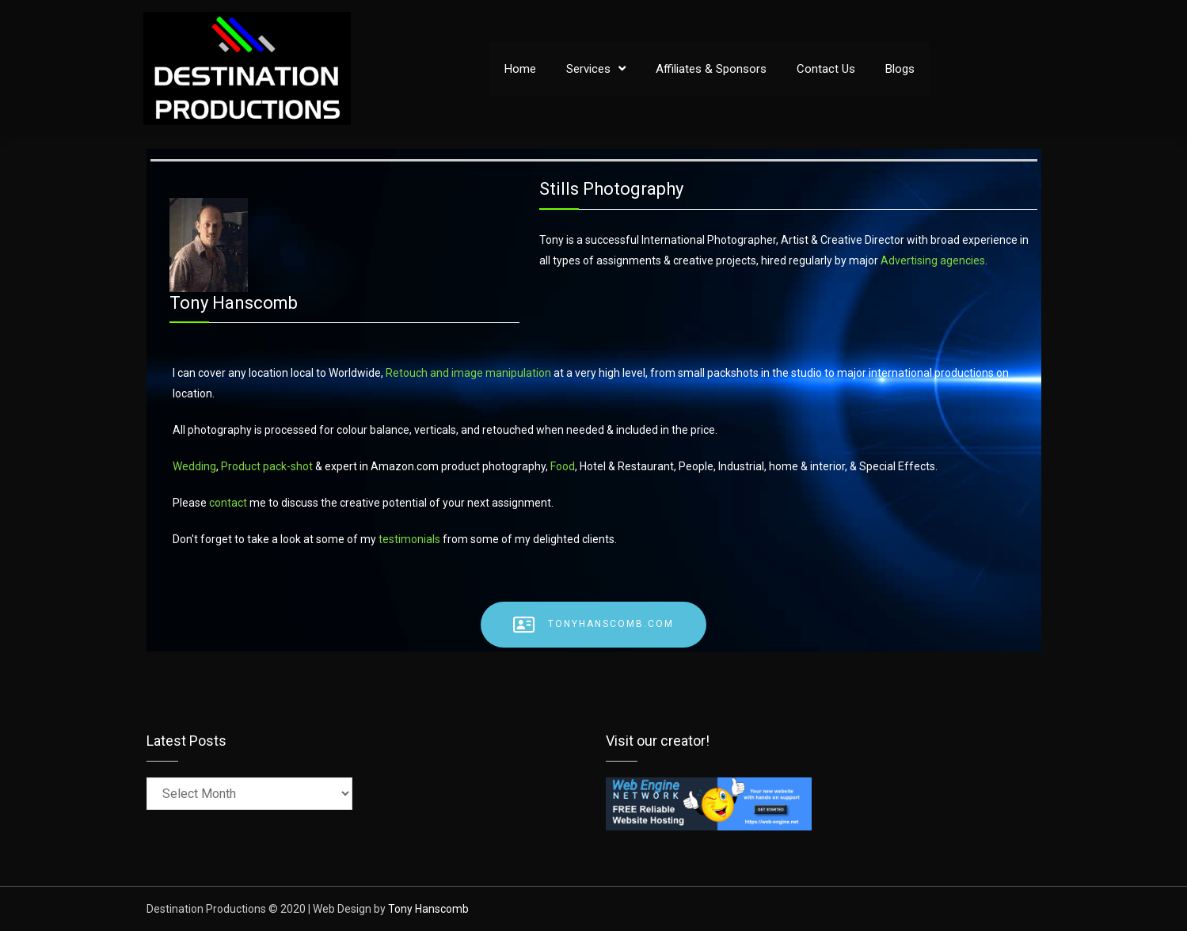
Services (588, 69)
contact (228, 502)
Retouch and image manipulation (468, 373)
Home (520, 69)
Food (562, 466)
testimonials (409, 539)
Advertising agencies (933, 260)
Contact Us (826, 69)
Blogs (900, 69)
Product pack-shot (268, 466)
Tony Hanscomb (428, 908)
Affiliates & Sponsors (711, 69)
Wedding (194, 466)
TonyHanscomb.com (593, 624)
